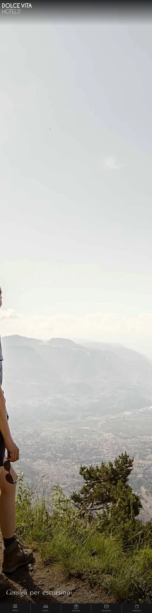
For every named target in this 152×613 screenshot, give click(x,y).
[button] (46, 606)
